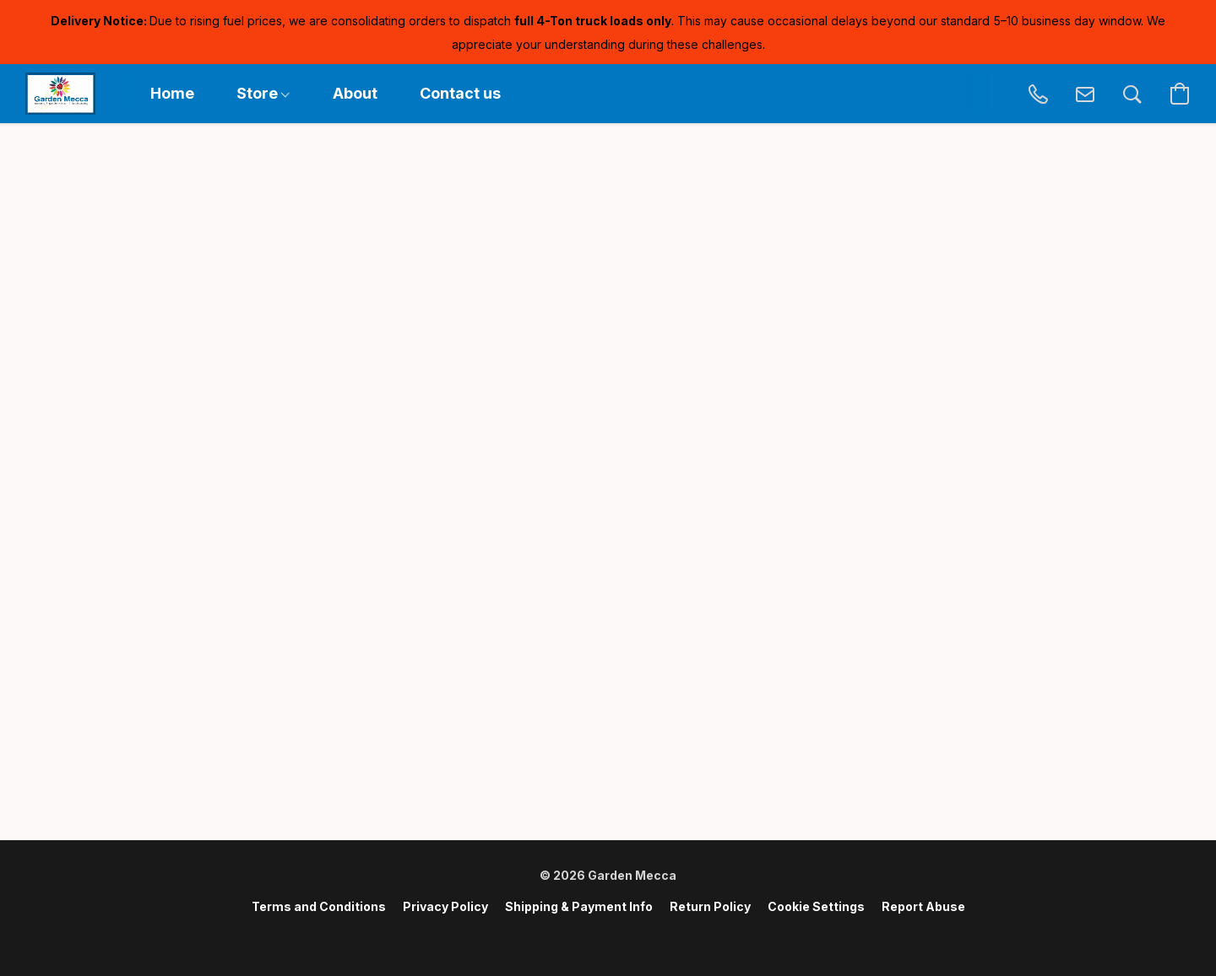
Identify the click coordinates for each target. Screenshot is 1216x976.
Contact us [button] (460, 93)
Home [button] (172, 93)
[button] (60, 94)
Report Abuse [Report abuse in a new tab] (923, 906)
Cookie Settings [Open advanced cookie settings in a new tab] (816, 906)
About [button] (355, 93)
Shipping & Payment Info (579, 906)
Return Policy (710, 906)
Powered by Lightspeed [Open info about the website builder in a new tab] (608, 939)
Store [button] (263, 93)
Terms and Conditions (319, 906)
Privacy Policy (445, 906)
